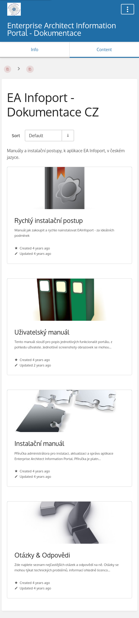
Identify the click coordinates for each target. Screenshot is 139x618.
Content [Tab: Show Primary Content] (104, 49)
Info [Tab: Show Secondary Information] (34, 49)
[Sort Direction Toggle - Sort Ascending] (68, 135)
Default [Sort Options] (36, 135)
